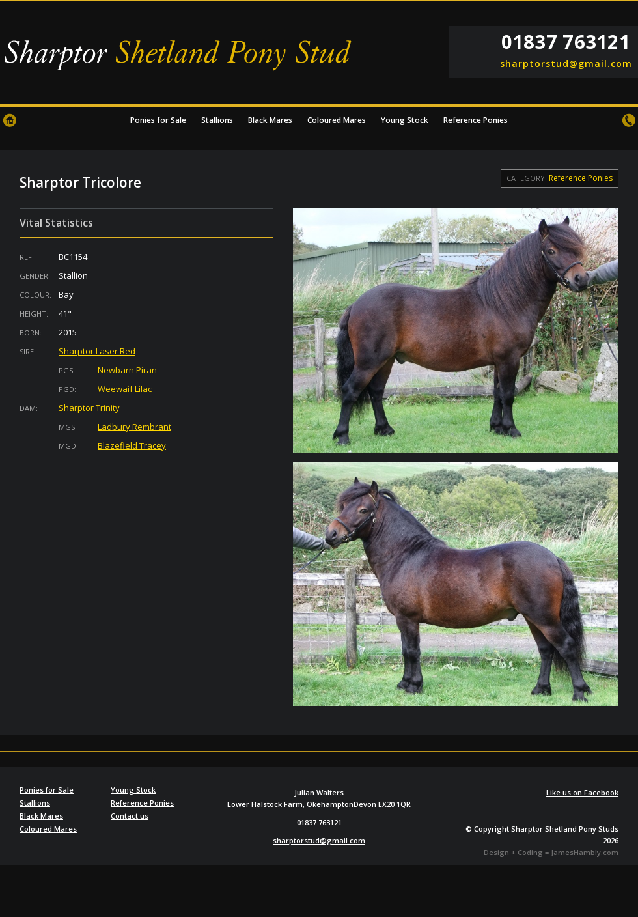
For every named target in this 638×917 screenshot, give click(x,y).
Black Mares (270, 120)
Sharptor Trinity (89, 408)
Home (10, 120)
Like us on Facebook (582, 792)
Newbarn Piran (127, 370)
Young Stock (404, 120)
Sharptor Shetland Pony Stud (182, 55)
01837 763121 (565, 42)
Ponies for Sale (158, 120)
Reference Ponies (475, 120)
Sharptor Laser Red (97, 351)
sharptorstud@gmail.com (565, 64)
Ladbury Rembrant (134, 426)
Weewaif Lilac (125, 389)
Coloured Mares (336, 120)
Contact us (628, 120)
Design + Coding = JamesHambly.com (551, 852)
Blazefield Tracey (132, 445)
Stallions (217, 120)
